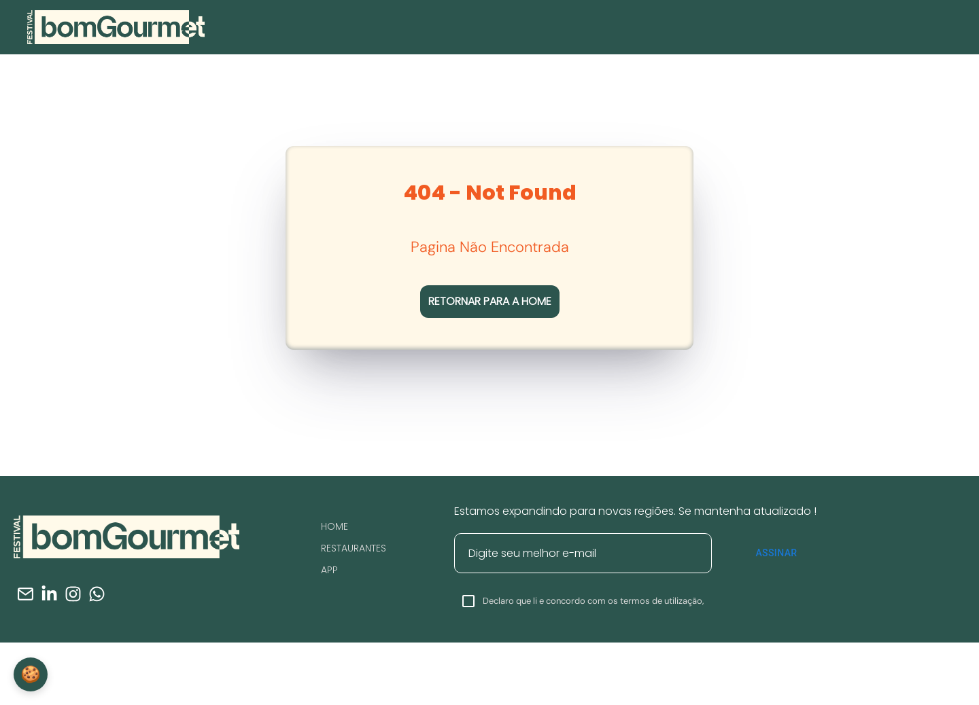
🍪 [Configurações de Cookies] (30, 674)
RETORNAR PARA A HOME (489, 301)
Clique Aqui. (708, 695)
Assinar (776, 552)
